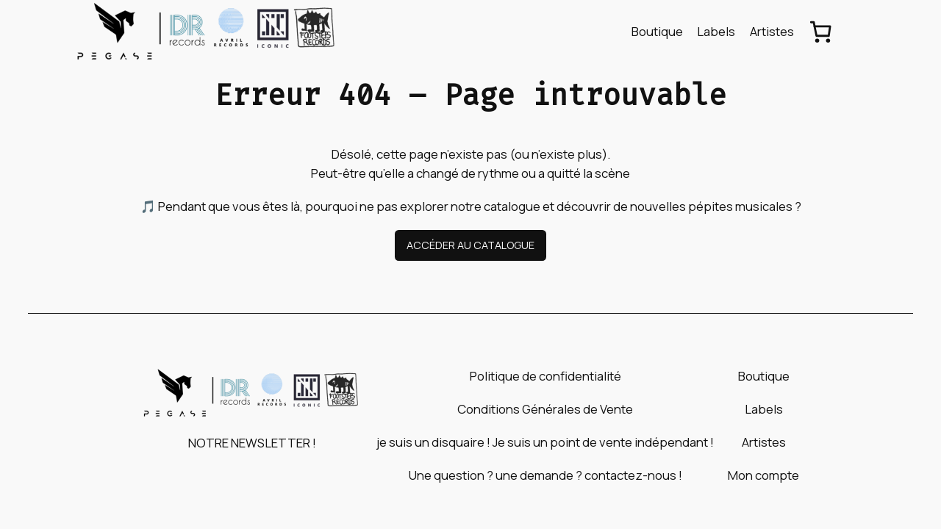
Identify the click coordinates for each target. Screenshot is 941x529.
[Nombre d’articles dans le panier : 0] (821, 31)
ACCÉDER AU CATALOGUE (470, 245)
